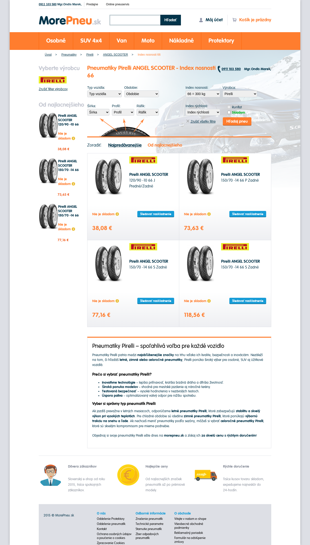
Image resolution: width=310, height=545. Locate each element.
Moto (148, 41)
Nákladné (181, 41)
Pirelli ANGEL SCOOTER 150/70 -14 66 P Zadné (68, 168)
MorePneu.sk (64, 515)
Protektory (221, 41)
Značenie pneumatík (149, 519)
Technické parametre (149, 524)
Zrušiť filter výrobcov (53, 89)
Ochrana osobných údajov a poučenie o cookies (114, 536)
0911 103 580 (47, 4)
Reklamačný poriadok (188, 533)
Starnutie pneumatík (149, 529)
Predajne (92, 4)
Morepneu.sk (70, 17)
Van (122, 41)
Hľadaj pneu (237, 121)
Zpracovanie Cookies (111, 543)
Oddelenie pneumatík (111, 524)
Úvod (48, 54)
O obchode (182, 513)
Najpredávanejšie (125, 145)
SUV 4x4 (91, 41)
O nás (101, 513)
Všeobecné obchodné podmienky (188, 526)
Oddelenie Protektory (110, 519)
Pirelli (89, 54)
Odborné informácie (151, 513)
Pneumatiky (69, 54)
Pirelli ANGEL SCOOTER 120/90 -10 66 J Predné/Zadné (69, 124)
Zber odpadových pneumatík (147, 536)
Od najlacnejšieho (165, 145)
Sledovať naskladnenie (155, 214)
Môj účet (211, 20)
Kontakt (102, 529)
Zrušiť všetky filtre (201, 121)
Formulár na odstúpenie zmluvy (190, 540)
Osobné (56, 41)
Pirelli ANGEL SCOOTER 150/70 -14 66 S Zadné (68, 213)
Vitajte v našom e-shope (190, 519)
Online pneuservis (117, 4)
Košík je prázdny (251, 20)
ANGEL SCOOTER (115, 54)
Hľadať (170, 20)
